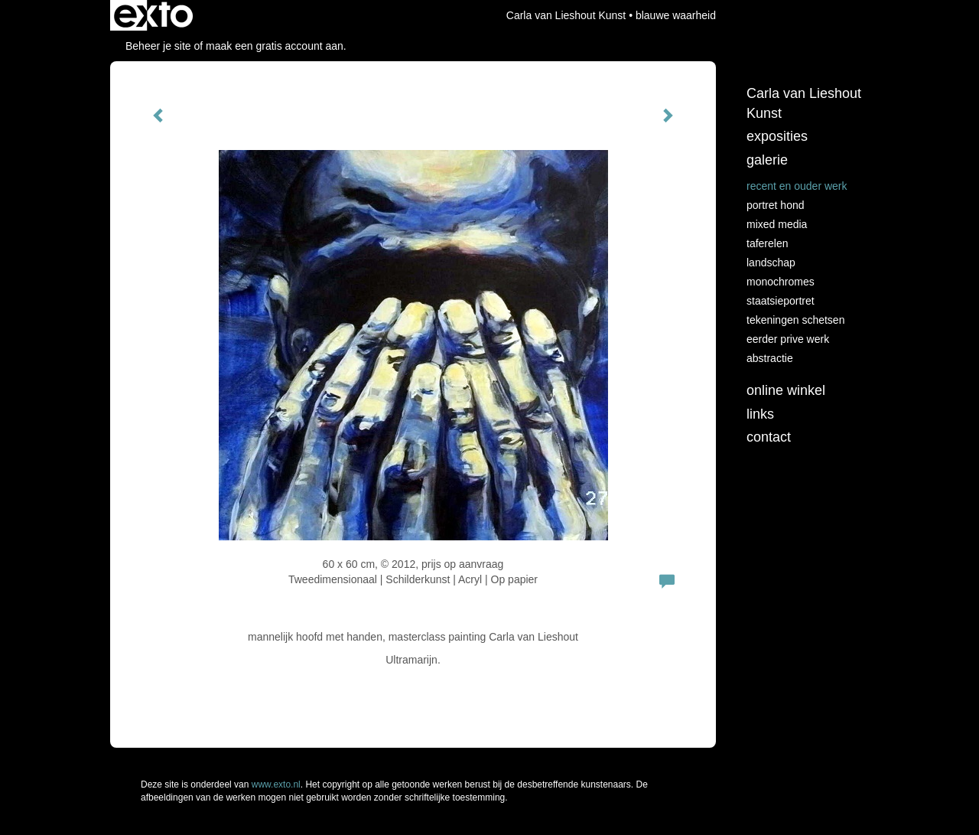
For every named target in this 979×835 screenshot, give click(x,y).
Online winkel (785, 390)
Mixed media (776, 224)
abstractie (769, 358)
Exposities (777, 136)
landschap (770, 262)
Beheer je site (158, 46)
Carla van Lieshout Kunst (566, 15)
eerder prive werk (787, 339)
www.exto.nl (276, 784)
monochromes (780, 282)
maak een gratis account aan (274, 46)
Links (760, 414)
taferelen (767, 243)
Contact (768, 437)
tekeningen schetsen (795, 320)
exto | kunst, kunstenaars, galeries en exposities (153, 15)
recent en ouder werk (796, 186)
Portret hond (775, 205)
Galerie (767, 160)
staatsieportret (780, 301)
